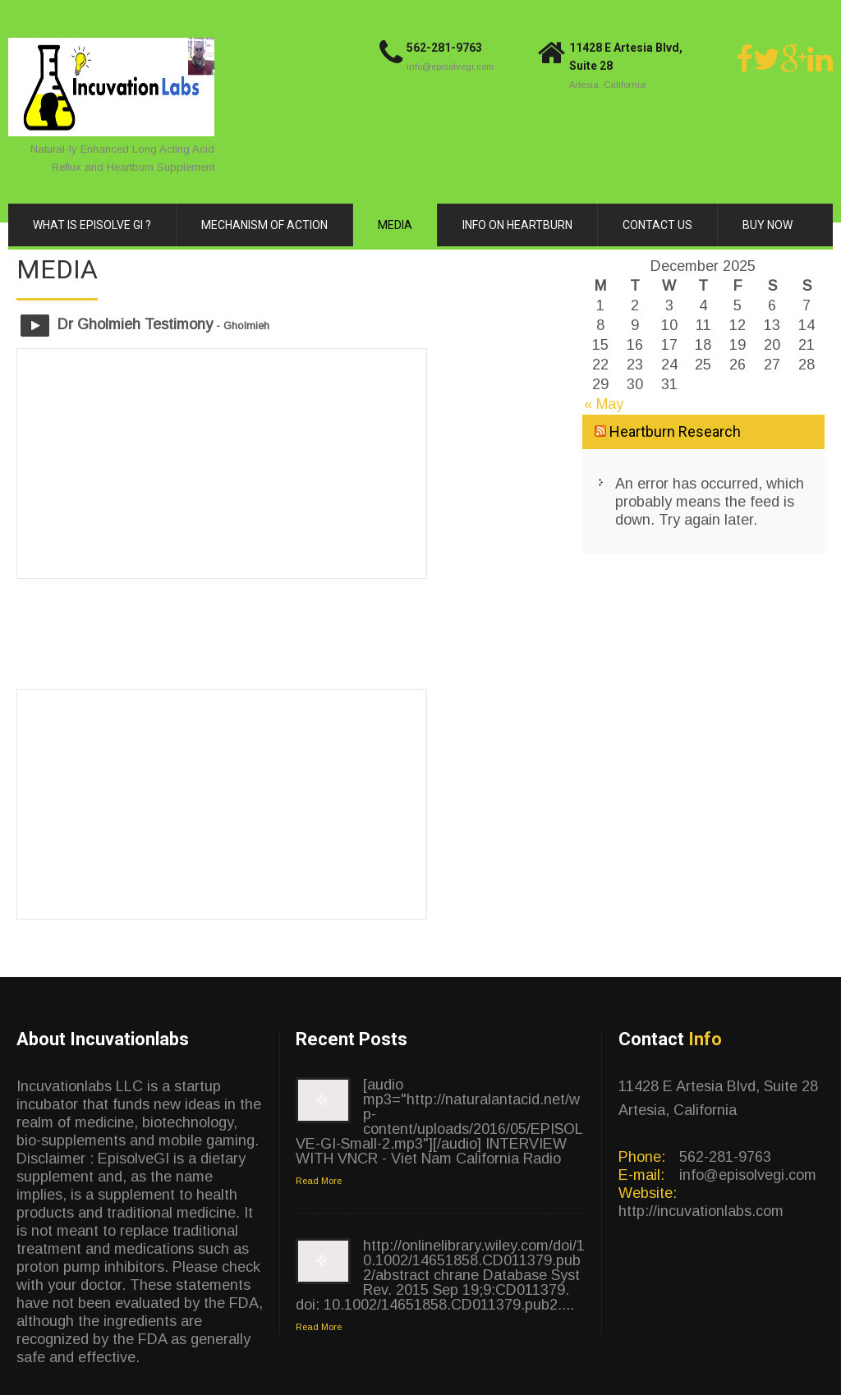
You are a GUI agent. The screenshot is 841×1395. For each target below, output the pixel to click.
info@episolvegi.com (450, 66)
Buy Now (767, 225)
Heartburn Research (675, 431)
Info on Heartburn (517, 225)
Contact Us (657, 225)
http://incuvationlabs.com (701, 1211)
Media (395, 225)
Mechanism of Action (264, 225)
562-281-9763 (444, 47)
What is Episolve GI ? (92, 225)
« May (603, 404)
